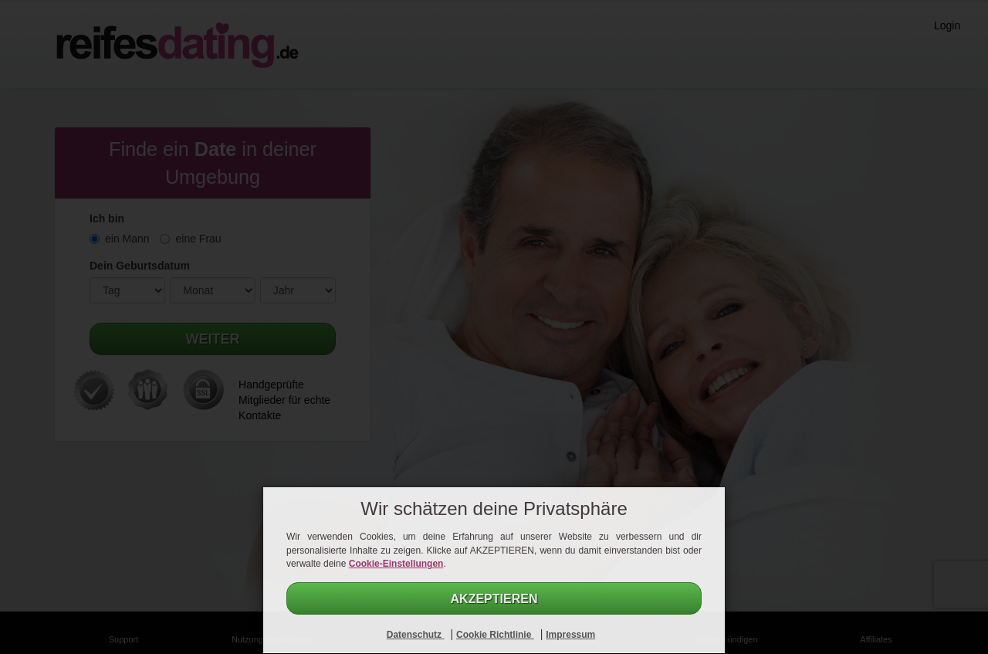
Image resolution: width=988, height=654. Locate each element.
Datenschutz (416, 634)
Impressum (570, 634)
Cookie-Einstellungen (396, 563)
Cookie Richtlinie (495, 634)
